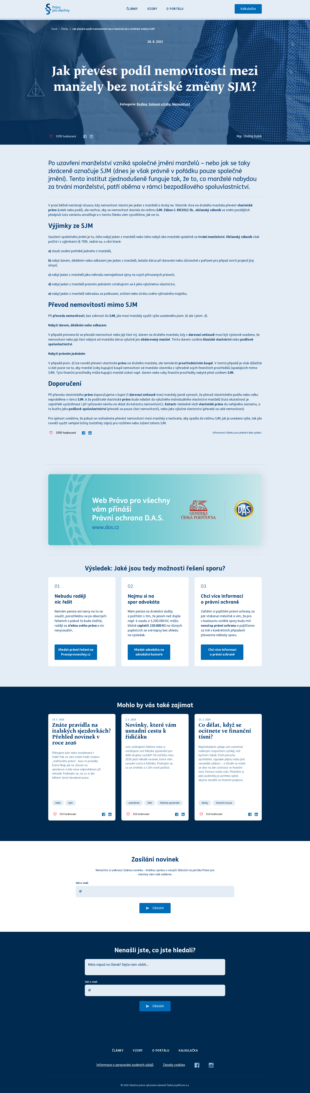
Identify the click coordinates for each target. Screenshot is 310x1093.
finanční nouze (224, 803)
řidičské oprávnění (170, 803)
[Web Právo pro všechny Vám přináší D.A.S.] (155, 509)
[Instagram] (211, 1065)
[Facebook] (85, 136)
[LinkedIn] (91, 136)
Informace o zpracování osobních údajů (124, 1065)
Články (132, 9)
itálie (57, 803)
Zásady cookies (174, 1065)
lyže (70, 803)
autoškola (134, 803)
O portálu (175, 9)
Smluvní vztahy (159, 104)
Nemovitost (181, 104)
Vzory (152, 9)
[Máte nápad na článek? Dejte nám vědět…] (155, 967)
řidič (149, 803)
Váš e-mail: (82, 883)
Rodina (142, 104)
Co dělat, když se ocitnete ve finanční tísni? (224, 731)
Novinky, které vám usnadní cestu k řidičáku (150, 731)
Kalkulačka (248, 9)
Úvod (54, 29)
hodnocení (66, 136)
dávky (205, 803)
